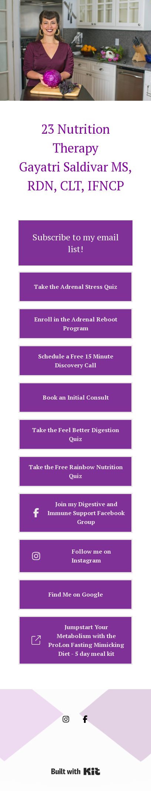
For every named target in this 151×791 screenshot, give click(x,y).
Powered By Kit (75, 771)
